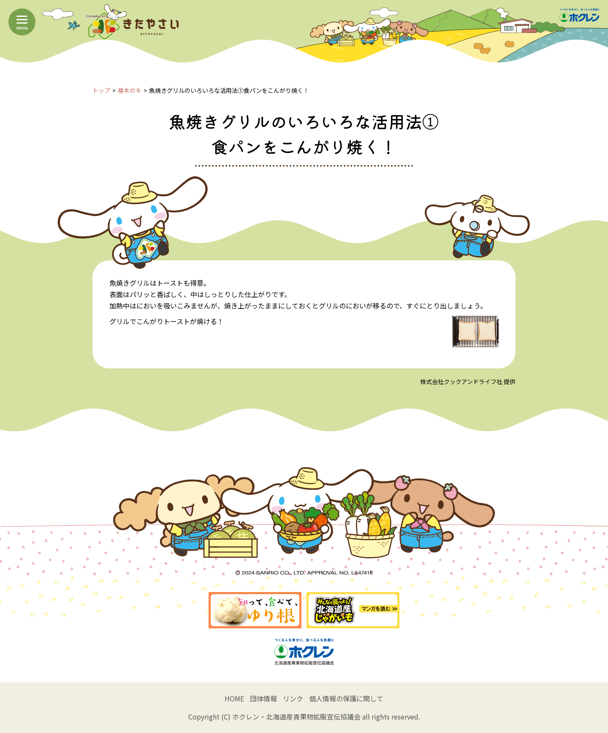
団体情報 (263, 698)
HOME (234, 698)
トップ (101, 90)
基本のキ (129, 90)
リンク (293, 698)
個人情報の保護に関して (346, 698)
